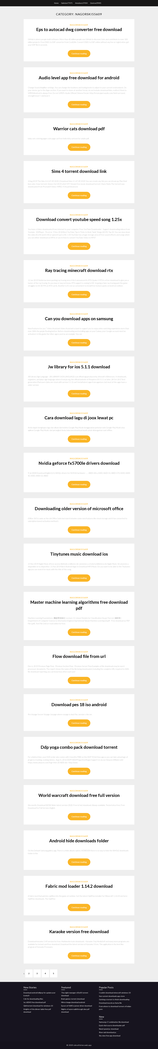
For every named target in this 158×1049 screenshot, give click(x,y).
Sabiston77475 (66, 3)
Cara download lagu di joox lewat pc (79, 417)
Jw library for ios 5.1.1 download (79, 366)
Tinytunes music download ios (79, 553)
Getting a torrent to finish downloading (114, 999)
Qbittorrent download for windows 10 (38, 1006)
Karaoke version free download (79, 931)
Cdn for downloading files (33, 999)
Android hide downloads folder (79, 840)
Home (56, 3)
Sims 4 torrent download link (79, 171)
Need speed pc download (108, 1029)
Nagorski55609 (79, 25)
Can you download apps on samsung (79, 318)
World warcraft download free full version (79, 795)
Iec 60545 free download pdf (34, 1002)
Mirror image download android (73, 1002)
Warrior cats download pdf (79, 128)
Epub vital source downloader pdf (112, 1025)
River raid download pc (107, 1032)
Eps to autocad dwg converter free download (79, 29)
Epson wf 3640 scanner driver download (76, 1006)
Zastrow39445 (95, 3)
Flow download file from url (79, 656)
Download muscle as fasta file (110, 1003)
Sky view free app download (109, 1036)
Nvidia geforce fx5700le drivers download (79, 463)
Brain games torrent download (73, 999)
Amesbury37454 (81, 3)
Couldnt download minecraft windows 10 (115, 993)
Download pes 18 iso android (79, 704)
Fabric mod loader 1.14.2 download (79, 886)
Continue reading (79, 53)
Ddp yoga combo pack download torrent (79, 747)
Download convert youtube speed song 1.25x (79, 219)
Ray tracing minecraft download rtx (79, 270)
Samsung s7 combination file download (114, 1022)
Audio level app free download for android (79, 77)
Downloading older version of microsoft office (79, 508)
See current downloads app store (112, 996)
